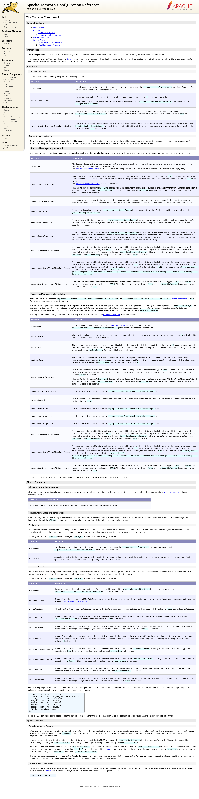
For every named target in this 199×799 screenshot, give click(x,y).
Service (6, 36)
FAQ (5, 24)
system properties (179, 299)
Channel (6, 114)
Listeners (6, 89)
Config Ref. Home (10, 22)
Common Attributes (46, 32)
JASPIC (5, 147)
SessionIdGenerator (11, 100)
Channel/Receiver (10, 121)
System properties (10, 145)
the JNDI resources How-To (75, 601)
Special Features (40, 40)
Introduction (38, 28)
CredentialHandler (10, 79)
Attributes (37, 30)
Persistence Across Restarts (50, 42)
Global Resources (10, 82)
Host (5, 67)
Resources (7, 98)
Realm (5, 96)
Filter (5, 138)
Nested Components (42, 37)
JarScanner (7, 84)
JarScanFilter (8, 86)
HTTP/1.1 (6, 51)
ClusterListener (9, 131)
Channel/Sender (9, 119)
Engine (6, 65)
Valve (5, 103)
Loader (6, 91)
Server (5, 34)
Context (6, 63)
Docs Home (7, 20)
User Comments (9, 27)
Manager (6, 93)
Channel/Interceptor (11, 124)
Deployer (6, 128)
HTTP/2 (6, 53)
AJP (4, 56)
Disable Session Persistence (50, 45)
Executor (6, 44)
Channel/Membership (11, 117)
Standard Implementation (49, 35)
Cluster (6, 70)
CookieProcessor (9, 77)
